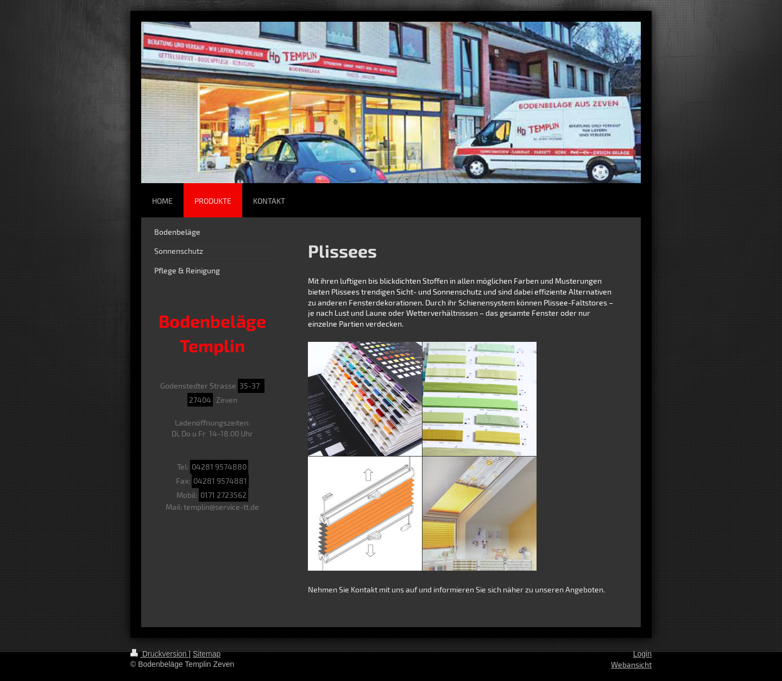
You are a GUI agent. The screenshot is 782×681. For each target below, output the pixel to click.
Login (642, 653)
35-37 (251, 385)
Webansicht (631, 664)
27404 (200, 399)
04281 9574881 (220, 480)
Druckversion (159, 653)
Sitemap (206, 653)
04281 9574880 (219, 466)
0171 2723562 (223, 494)
